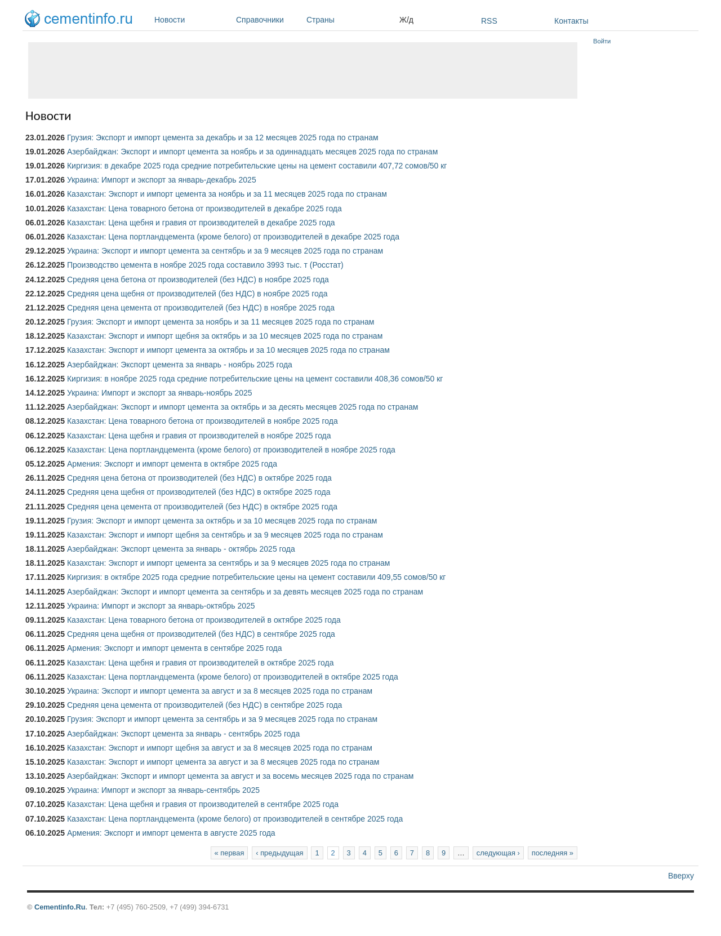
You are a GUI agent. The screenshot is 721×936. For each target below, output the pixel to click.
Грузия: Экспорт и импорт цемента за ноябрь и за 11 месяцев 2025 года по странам (221, 321)
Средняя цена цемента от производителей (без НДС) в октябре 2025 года (202, 506)
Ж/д (406, 20)
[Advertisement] (303, 70)
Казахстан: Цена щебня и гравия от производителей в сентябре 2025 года (203, 804)
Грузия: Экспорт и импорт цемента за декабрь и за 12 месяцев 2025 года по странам (223, 137)
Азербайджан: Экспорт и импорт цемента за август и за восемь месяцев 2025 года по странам (240, 775)
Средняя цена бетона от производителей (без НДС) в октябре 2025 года (199, 477)
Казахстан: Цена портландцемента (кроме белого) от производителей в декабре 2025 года (233, 236)
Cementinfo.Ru (60, 907)
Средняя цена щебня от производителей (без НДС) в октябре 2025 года (198, 491)
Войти (602, 41)
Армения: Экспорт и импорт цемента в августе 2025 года (171, 832)
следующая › (498, 853)
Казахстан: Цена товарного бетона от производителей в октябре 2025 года (204, 619)
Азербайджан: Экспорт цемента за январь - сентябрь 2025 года (183, 733)
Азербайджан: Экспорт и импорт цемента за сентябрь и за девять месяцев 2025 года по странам (245, 591)
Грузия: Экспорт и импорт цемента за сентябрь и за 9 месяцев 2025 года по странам (222, 719)
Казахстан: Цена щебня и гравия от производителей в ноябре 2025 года (199, 435)
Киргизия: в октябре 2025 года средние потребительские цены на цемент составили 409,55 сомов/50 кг (256, 577)
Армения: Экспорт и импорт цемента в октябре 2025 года (172, 463)
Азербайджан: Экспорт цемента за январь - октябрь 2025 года (181, 548)
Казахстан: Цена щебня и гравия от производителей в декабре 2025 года (201, 222)
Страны (350, 20)
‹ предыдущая (279, 853)
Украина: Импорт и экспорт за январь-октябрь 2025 (161, 605)
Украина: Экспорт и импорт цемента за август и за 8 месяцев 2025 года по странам (219, 690)
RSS (489, 20)
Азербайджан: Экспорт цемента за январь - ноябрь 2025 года (179, 364)
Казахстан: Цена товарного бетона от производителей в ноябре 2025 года (202, 420)
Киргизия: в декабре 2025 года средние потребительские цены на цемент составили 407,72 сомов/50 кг (257, 165)
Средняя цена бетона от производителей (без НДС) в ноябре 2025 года (198, 279)
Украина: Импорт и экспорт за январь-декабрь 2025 (161, 179)
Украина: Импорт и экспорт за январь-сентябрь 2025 (163, 790)
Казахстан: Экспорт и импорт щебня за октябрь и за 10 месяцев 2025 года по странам (224, 335)
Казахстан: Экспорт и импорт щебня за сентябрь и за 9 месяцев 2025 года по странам (225, 534)
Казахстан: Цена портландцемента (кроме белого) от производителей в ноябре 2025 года (231, 449)
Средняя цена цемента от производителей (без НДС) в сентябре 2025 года (204, 704)
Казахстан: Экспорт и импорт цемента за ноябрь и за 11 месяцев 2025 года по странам (227, 193)
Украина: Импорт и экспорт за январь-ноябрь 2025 (159, 392)
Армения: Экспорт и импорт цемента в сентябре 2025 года (174, 648)
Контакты (571, 20)
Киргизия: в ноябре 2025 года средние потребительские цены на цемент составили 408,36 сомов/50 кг (255, 378)
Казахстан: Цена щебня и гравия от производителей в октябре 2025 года (200, 662)
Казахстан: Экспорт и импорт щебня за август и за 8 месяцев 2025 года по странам (219, 747)
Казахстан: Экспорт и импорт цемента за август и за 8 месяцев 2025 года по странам (223, 761)
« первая (229, 853)
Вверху (681, 875)
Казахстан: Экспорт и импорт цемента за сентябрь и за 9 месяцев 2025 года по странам (228, 562)
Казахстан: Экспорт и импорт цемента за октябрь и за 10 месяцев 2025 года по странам (228, 349)
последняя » (552, 853)
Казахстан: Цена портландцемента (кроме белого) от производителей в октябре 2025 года (232, 676)
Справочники (268, 20)
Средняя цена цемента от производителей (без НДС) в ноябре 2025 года (201, 307)
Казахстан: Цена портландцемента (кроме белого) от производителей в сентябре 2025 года (235, 818)
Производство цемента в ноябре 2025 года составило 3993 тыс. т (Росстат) (205, 264)
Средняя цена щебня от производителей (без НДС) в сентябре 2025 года (201, 633)
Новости (192, 20)
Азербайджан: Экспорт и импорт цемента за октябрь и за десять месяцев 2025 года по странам (242, 406)
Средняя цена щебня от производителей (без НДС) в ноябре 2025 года (197, 293)
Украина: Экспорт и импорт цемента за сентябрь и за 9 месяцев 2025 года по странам (225, 250)
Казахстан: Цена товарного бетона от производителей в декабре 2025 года (204, 208)
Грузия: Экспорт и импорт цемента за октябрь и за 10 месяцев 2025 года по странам (222, 520)
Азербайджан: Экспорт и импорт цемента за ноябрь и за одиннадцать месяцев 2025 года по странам (252, 151)
